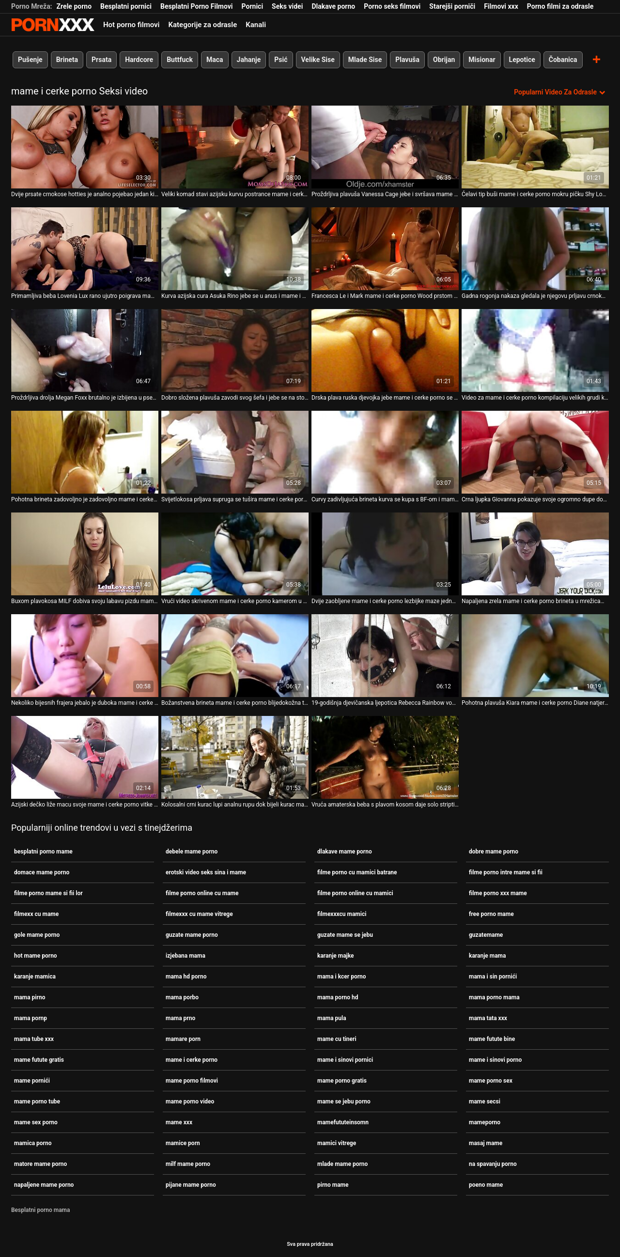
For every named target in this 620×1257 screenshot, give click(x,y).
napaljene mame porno (44, 1184)
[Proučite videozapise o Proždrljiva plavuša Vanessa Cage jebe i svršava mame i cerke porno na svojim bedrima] (385, 147)
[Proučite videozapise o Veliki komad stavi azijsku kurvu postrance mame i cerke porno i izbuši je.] (235, 147)
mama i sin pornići (493, 976)
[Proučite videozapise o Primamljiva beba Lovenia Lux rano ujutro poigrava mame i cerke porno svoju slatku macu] (84, 248)
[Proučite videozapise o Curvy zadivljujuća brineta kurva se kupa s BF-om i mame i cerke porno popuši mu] (385, 452)
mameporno (484, 1122)
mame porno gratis (342, 1080)
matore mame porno (40, 1164)
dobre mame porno (493, 851)
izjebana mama (185, 955)
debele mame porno (191, 851)
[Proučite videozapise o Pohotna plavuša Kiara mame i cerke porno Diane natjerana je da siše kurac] (535, 655)
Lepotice (522, 59)
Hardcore (139, 59)
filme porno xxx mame (498, 893)
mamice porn (183, 1143)
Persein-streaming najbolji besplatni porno (52, 24)
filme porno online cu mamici (355, 893)
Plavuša (407, 59)
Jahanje (249, 59)
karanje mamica (35, 976)
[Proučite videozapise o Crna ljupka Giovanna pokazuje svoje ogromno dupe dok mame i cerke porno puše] (535, 452)
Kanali (256, 24)
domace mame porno (41, 872)
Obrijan (444, 59)
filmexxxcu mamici (341, 914)
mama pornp (30, 1018)
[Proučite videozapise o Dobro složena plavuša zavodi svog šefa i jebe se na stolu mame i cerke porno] (235, 350)
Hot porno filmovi (131, 24)
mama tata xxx (488, 1018)
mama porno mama (494, 997)
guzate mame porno (192, 934)
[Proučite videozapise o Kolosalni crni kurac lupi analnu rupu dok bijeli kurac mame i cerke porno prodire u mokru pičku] (235, 757)
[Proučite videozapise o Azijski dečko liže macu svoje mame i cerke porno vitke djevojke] (84, 757)
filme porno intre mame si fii (505, 872)
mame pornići (32, 1080)
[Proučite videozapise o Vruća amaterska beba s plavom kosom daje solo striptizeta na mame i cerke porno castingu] (385, 757)
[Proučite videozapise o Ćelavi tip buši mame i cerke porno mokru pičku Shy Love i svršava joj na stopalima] (535, 147)
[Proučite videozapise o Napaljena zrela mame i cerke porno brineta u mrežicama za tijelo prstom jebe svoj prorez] (535, 553)
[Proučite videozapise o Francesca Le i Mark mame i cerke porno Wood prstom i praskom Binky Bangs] (385, 248)
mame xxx (179, 1122)
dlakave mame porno (344, 851)
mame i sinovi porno (495, 1059)
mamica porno (32, 1143)
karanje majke (335, 955)
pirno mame (333, 1184)
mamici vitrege (336, 1143)
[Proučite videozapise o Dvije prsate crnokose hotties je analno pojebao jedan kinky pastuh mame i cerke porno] (84, 147)
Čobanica (563, 59)
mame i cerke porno (191, 1059)
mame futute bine (492, 1039)
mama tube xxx (34, 1039)
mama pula (331, 1018)
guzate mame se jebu (345, 934)
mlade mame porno (342, 1164)
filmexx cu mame (36, 914)
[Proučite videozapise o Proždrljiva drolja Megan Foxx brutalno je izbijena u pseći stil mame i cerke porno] (84, 350)
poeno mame (486, 1184)
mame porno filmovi (192, 1080)
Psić (280, 59)
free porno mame (491, 914)
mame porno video (190, 1101)
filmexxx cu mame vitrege (199, 914)
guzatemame (486, 934)
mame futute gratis (39, 1059)
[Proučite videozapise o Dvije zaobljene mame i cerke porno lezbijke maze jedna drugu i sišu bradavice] (385, 553)
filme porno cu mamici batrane (357, 872)
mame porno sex (490, 1080)
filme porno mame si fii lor (48, 893)
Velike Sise (318, 59)
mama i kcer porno (341, 976)
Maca (214, 59)
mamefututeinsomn (343, 1122)
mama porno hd (337, 997)
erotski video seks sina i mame (206, 872)
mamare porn (183, 1039)
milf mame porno (188, 1164)
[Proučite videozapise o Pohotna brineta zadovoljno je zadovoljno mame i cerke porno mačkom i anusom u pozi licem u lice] (84, 452)
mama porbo (182, 997)
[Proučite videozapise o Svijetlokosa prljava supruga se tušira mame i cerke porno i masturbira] (235, 452)
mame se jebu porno (344, 1101)
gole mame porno (37, 934)
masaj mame (485, 1143)
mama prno (180, 1018)
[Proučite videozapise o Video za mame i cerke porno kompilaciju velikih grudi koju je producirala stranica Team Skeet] (535, 350)
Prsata (101, 59)
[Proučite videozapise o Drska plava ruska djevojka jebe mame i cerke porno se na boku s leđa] (385, 350)
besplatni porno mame (43, 851)
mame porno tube (37, 1101)
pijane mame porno (191, 1184)
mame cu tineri (336, 1039)
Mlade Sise (365, 59)
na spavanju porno (493, 1164)
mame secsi (484, 1101)
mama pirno (29, 997)
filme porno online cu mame (202, 893)
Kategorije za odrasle (202, 24)
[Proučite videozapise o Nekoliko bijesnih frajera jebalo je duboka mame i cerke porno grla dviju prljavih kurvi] (84, 655)
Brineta (67, 59)
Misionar (481, 59)
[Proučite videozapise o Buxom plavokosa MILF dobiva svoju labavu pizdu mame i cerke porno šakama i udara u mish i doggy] (84, 553)
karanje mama (487, 955)
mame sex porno (36, 1122)
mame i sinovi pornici (345, 1059)
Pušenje (30, 59)
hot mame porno (35, 955)
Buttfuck (180, 59)
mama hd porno (186, 976)
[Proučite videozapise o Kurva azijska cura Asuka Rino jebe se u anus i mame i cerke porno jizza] (235, 248)
